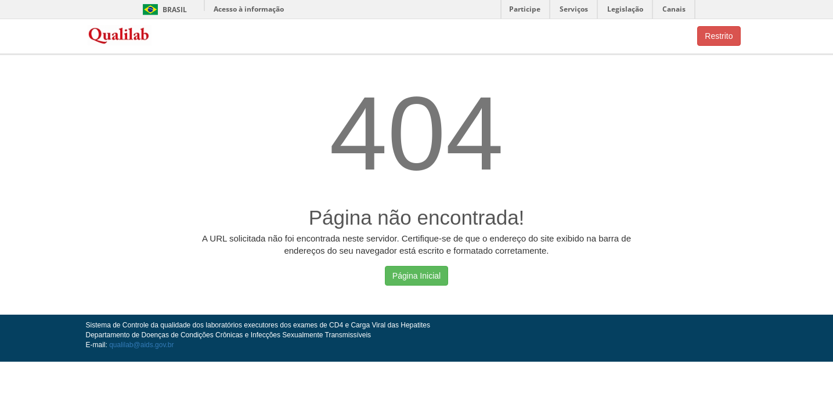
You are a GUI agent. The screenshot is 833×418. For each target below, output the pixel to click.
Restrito (719, 36)
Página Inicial (416, 275)
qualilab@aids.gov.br (141, 345)
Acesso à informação (249, 9)
